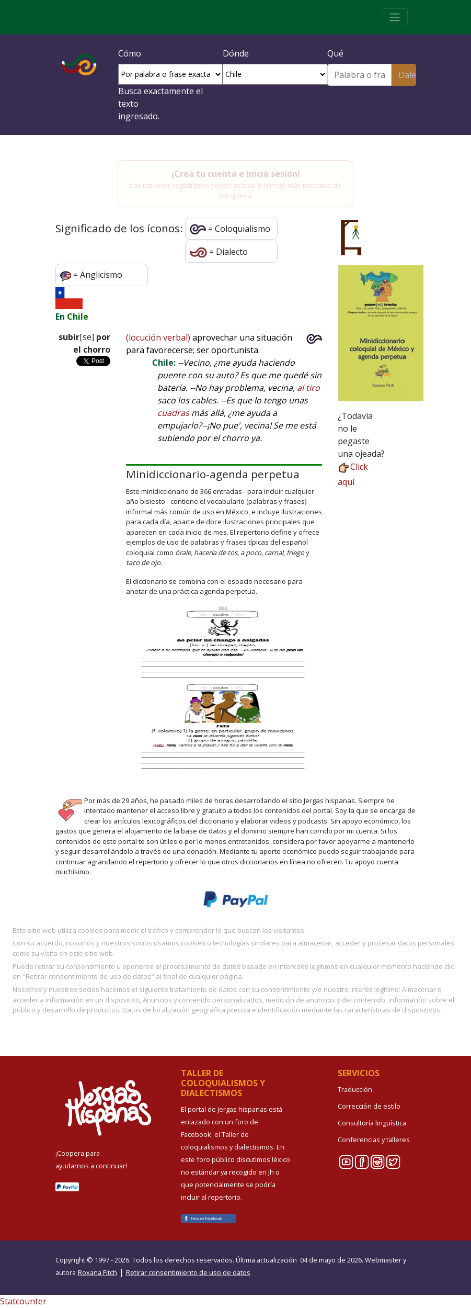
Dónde (236, 53)
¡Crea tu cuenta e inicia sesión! (235, 173)
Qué (335, 53)
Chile (77, 316)
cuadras (173, 413)
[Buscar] (359, 75)
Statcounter (23, 1301)
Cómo (129, 53)
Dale (407, 75)
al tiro (308, 387)
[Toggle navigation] (395, 17)
